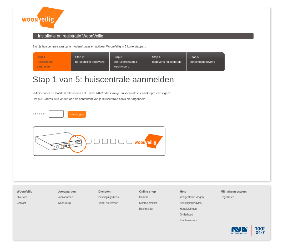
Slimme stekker (148, 203)
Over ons (22, 197)
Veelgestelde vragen (192, 197)
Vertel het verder (108, 203)
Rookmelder (146, 208)
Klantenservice (188, 220)
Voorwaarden (65, 197)
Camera (144, 197)
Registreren (227, 197)
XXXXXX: (39, 114)
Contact (21, 203)
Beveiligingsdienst (108, 197)
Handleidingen (188, 208)
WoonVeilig (64, 203)
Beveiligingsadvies (190, 203)
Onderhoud (186, 214)
